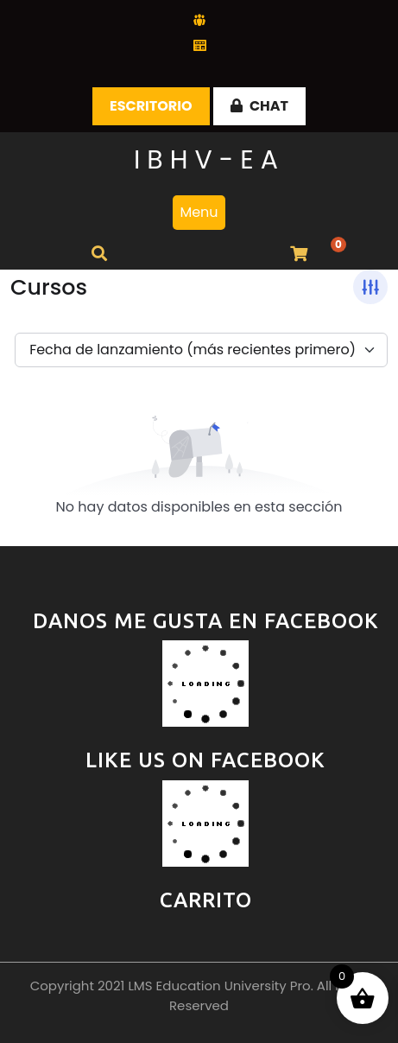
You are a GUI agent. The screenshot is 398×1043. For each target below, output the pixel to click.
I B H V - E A (206, 160)
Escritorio (151, 106)
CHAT (259, 106)
